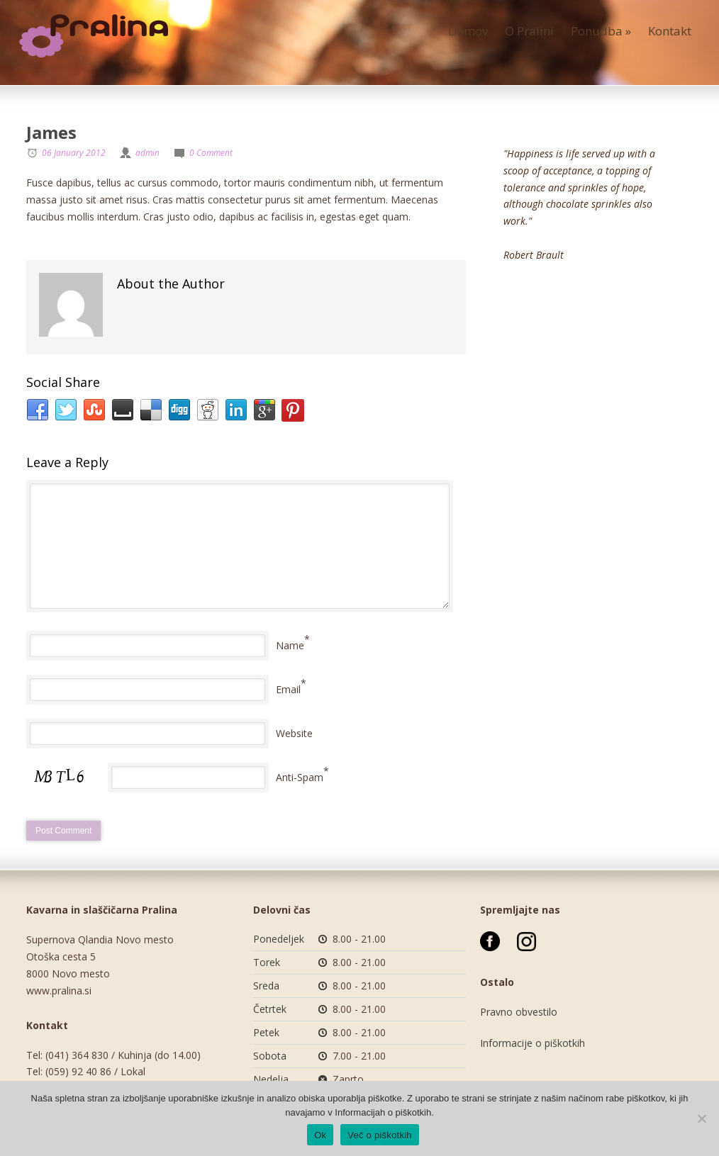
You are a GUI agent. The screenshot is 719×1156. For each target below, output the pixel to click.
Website (294, 733)
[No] (701, 1118)
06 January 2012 (74, 153)
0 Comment (211, 153)
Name (290, 645)
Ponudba (601, 31)
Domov (468, 31)
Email (288, 689)
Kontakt (669, 31)
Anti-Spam (299, 777)
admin (147, 153)
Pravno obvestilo (518, 1011)
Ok (320, 1135)
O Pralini (529, 31)
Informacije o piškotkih (532, 1043)
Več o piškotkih (379, 1135)
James (51, 132)
